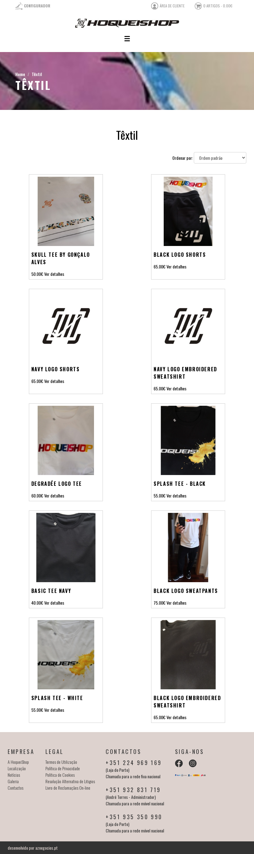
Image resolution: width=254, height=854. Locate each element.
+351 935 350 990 (134, 817)
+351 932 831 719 (133, 790)
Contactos (15, 787)
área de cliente (172, 5)
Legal (54, 751)
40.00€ (37, 602)
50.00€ (37, 274)
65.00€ (160, 266)
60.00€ (37, 495)
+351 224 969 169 (134, 763)
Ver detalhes (54, 274)
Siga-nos (189, 751)
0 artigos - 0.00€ (218, 5)
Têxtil (37, 74)
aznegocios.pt (46, 847)
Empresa (21, 751)
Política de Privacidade (62, 768)
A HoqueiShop (18, 762)
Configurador (37, 5)
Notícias (14, 774)
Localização (17, 768)
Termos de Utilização (61, 762)
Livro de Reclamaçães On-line (67, 787)
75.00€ (160, 602)
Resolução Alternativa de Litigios (70, 781)
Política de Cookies (60, 774)
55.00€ (160, 495)
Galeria (13, 781)
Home (20, 74)
